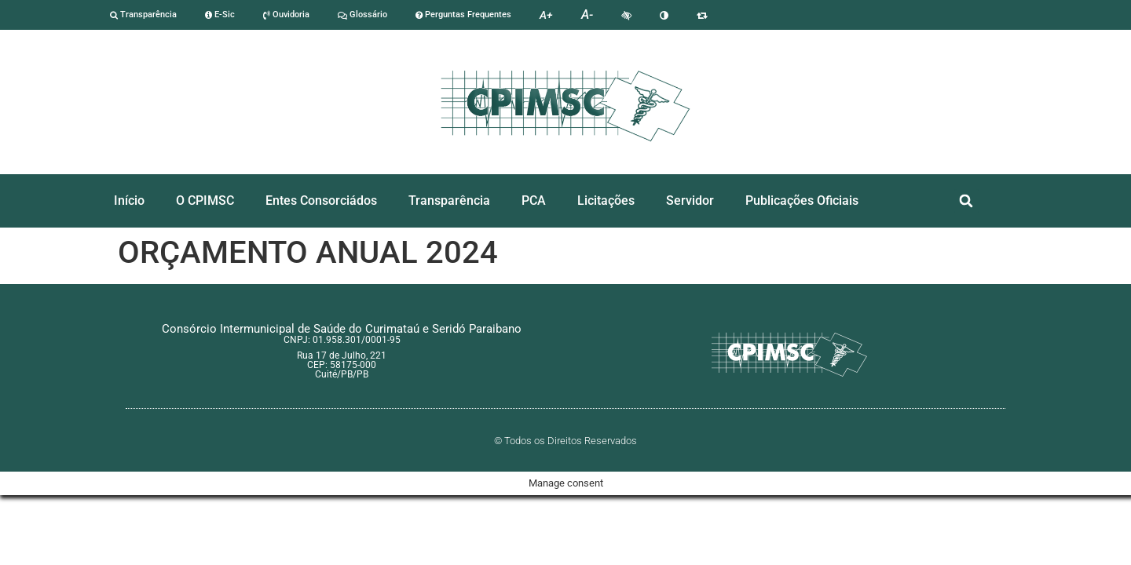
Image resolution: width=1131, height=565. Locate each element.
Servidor (690, 200)
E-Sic (220, 14)
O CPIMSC (205, 200)
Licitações (606, 200)
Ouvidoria (286, 14)
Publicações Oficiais (801, 200)
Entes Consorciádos (321, 200)
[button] (966, 201)
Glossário (362, 14)
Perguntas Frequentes (463, 14)
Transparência (143, 14)
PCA (534, 200)
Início (129, 200)
